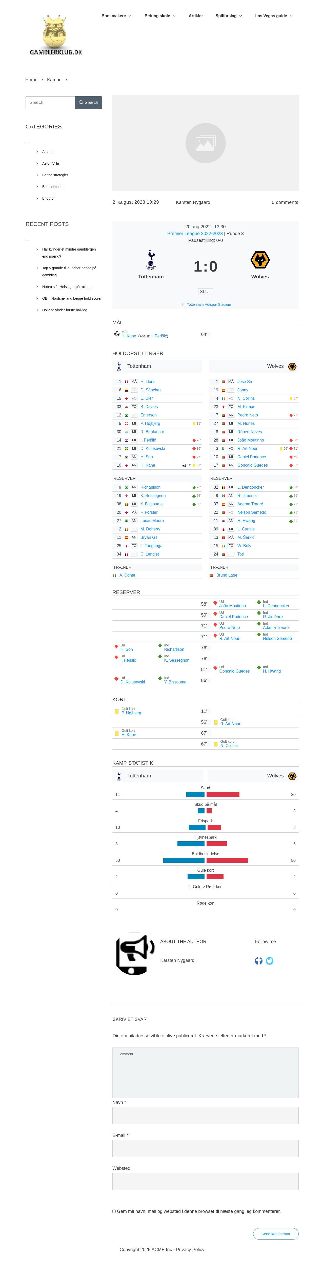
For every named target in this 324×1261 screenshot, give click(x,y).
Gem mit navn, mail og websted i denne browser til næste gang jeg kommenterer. (199, 1211)
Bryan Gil (148, 537)
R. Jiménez (247, 495)
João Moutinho (250, 440)
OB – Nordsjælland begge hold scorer (72, 298)
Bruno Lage (226, 575)
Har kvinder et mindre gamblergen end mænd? (69, 252)
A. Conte (127, 575)
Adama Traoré (250, 504)
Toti (240, 554)
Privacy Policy (190, 1249)
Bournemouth (53, 187)
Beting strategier (55, 175)
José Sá (244, 381)
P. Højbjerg (150, 423)
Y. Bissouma (151, 504)
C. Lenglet (149, 554)
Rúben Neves (249, 432)
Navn (119, 1102)
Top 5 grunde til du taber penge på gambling (69, 271)
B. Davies (149, 407)
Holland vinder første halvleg (64, 310)
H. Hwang (246, 521)
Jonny (242, 390)
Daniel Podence (251, 457)
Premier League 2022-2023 (195, 233)
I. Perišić (159, 336)
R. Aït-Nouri (247, 448)
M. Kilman (246, 407)
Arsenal (48, 152)
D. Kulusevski (152, 448)
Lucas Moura (152, 521)
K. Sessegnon (153, 495)
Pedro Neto (247, 415)
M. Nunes (246, 423)
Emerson (148, 415)
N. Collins (246, 398)
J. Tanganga (151, 546)
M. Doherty (150, 529)
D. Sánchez (150, 390)
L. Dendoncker (250, 487)
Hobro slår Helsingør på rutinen (67, 287)
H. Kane (129, 336)
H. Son (146, 457)
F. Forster (149, 512)
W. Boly (244, 546)
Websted (121, 1168)
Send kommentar (275, 1234)
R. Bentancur (152, 432)
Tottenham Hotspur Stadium (209, 304)
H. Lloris (147, 381)
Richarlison (150, 487)
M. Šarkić (245, 537)
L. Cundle (246, 529)
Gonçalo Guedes (252, 465)
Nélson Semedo (251, 512)
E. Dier (146, 398)
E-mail (120, 1135)
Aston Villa (50, 163)
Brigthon (48, 198)
